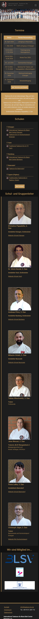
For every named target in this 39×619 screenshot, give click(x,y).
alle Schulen (20, 186)
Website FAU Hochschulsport (17, 539)
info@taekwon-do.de (27, 609)
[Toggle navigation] (35, 5)
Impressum (8, 612)
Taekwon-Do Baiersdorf (16, 169)
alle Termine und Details (19, 87)
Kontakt (6, 609)
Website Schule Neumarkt (16, 362)
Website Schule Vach (15, 276)
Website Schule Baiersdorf (16, 492)
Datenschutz (8, 614)
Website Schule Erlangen (16, 235)
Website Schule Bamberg (16, 319)
